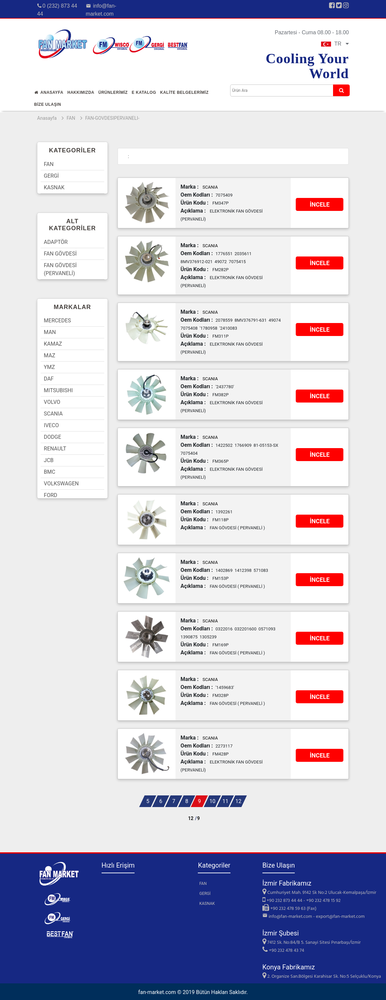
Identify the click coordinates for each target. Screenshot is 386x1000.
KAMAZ (53, 344)
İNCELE (320, 204)
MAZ (49, 355)
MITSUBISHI (58, 390)
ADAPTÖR (56, 242)
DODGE (52, 437)
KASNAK (54, 187)
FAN (71, 118)
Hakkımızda (80, 92)
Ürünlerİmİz (113, 92)
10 (212, 801)
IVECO (51, 425)
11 (225, 801)
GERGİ (51, 176)
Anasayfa (49, 92)
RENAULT (55, 448)
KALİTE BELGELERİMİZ (184, 92)
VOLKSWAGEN (61, 483)
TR (335, 44)
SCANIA (53, 414)
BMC (49, 472)
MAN (50, 332)
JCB (49, 460)
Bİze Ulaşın (47, 104)
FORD (50, 495)
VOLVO (52, 402)
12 (238, 801)
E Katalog (144, 92)
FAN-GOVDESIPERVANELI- (112, 118)
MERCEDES (57, 320)
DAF (49, 379)
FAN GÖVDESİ (60, 253)
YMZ (49, 367)
